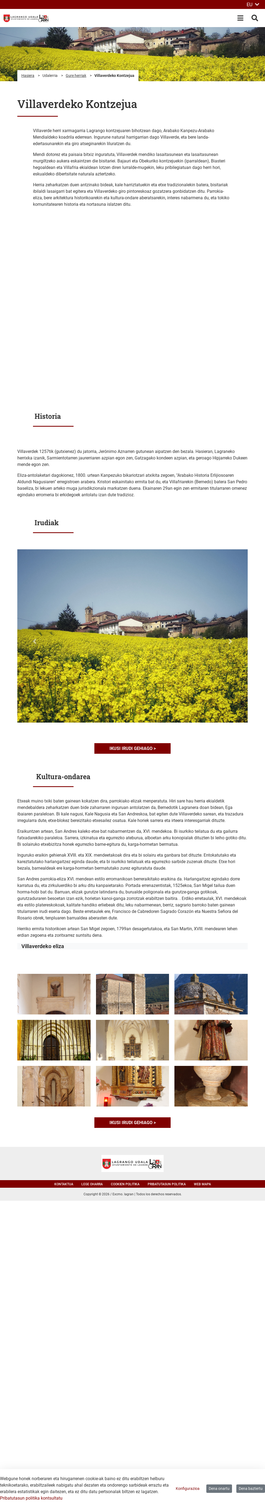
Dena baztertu (251, 1488)
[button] (34, 641)
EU (253, 4)
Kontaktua (63, 1184)
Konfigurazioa (188, 1488)
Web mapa (202, 1184)
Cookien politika (125, 1184)
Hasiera (27, 75)
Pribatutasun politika (167, 1184)
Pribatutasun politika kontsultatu (31, 1498)
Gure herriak (76, 75)
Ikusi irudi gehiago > (133, 748)
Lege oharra (92, 1184)
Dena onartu (219, 1488)
